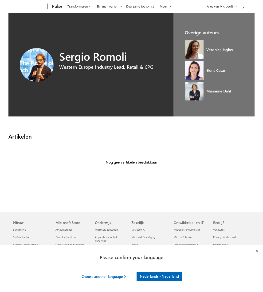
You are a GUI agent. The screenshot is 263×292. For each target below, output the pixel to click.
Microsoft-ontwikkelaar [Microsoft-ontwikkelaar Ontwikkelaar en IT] (187, 229)
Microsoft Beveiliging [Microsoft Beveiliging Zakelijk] (143, 237)
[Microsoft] (29, 6)
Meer (163, 6)
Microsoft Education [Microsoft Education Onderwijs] (106, 229)
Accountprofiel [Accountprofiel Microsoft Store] (63, 229)
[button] (104, 276)
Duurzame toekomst (140, 6)
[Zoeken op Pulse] (244, 6)
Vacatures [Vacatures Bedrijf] (219, 229)
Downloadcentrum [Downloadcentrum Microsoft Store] (65, 237)
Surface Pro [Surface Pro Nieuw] (19, 229)
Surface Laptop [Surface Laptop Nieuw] (21, 237)
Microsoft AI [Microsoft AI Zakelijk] (138, 229)
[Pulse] (57, 6)
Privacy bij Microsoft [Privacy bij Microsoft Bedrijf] (224, 237)
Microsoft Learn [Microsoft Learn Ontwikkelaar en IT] (183, 237)
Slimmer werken (107, 6)
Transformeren (77, 6)
